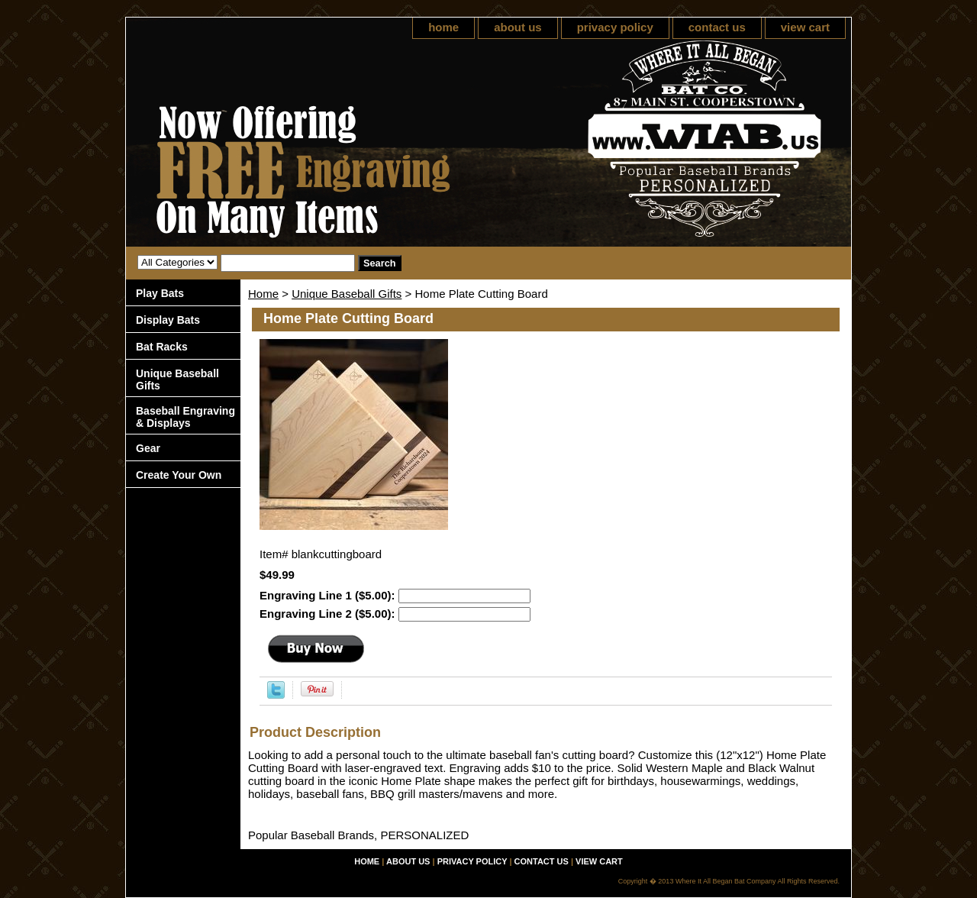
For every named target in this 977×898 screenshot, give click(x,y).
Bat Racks (162, 347)
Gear (148, 448)
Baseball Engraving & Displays (185, 417)
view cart (805, 27)
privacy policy (615, 27)
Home (263, 293)
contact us (717, 27)
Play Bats (160, 293)
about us (518, 27)
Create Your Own (178, 475)
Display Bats (168, 320)
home (443, 27)
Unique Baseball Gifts (346, 293)
